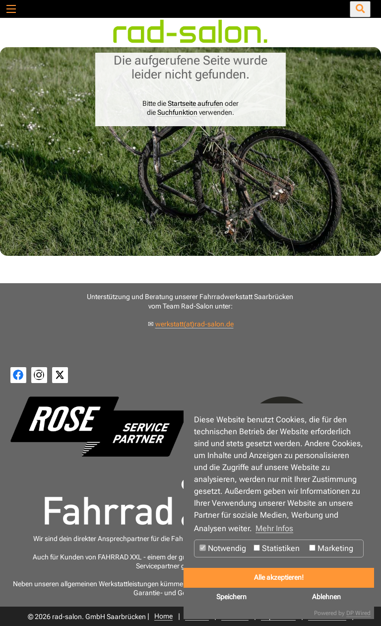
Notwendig (222, 548)
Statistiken (277, 548)
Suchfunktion (177, 112)
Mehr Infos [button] (274, 528)
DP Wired (358, 613)
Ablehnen (326, 597)
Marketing (331, 548)
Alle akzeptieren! (279, 577)
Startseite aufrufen (195, 103)
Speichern (231, 597)
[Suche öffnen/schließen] (360, 9)
